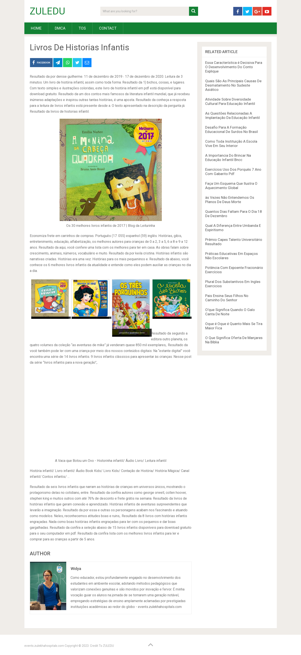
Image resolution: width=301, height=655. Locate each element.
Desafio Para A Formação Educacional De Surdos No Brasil (231, 129)
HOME (36, 28)
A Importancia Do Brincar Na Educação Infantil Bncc (228, 157)
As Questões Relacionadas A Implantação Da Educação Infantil (232, 115)
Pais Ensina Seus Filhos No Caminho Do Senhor (226, 298)
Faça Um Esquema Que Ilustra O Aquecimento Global (231, 185)
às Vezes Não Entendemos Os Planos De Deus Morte (229, 199)
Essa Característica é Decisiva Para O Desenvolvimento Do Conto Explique (233, 66)
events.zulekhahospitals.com (44, 645)
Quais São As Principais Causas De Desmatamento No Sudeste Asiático (233, 85)
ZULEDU (47, 11)
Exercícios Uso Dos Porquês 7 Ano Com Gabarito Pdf (233, 171)
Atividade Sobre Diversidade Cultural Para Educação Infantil (230, 101)
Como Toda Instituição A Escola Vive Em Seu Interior (231, 143)
